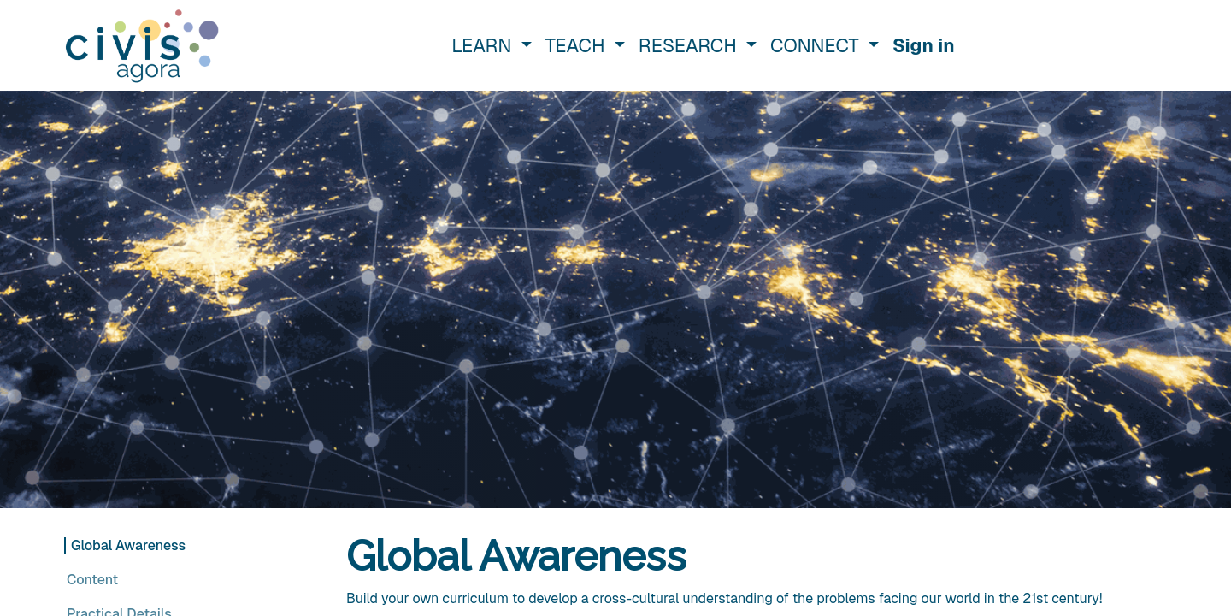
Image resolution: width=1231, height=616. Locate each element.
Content (92, 580)
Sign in (923, 45)
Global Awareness (128, 545)
